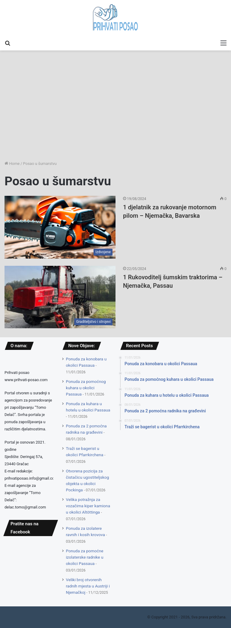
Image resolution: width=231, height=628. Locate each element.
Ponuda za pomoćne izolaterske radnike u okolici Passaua (84, 557)
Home (12, 163)
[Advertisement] (115, 114)
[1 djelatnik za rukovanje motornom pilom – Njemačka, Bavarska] (60, 227)
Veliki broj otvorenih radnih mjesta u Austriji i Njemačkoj (88, 586)
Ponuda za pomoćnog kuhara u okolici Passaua (86, 387)
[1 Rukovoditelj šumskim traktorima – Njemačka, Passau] (60, 297)
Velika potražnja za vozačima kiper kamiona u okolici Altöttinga (88, 505)
